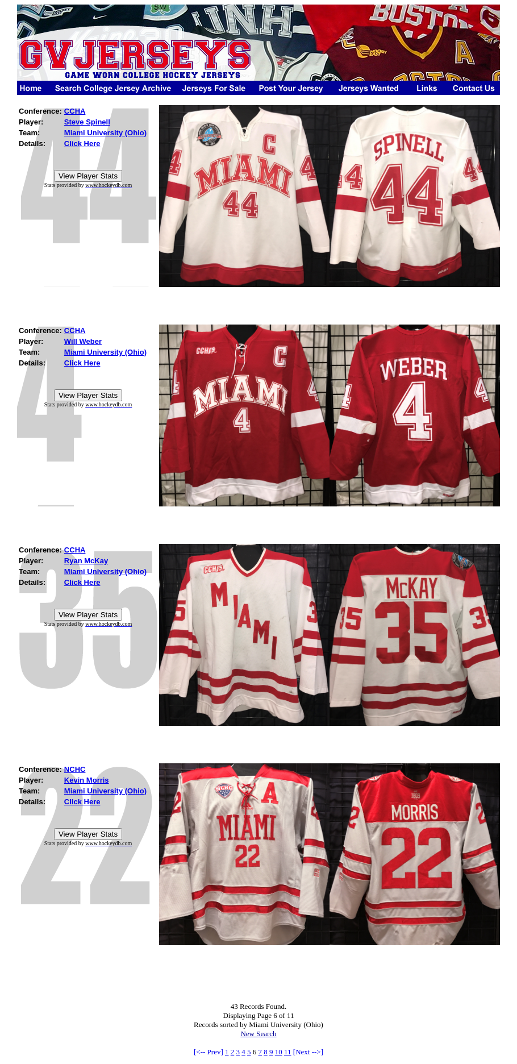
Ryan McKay (86, 560)
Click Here (82, 143)
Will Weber (83, 341)
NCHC (75, 769)
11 (287, 1052)
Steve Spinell (87, 122)
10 (278, 1052)
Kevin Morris (86, 780)
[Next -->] (308, 1052)
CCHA (75, 111)
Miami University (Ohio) (105, 132)
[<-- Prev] (208, 1052)
